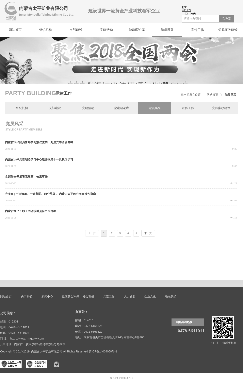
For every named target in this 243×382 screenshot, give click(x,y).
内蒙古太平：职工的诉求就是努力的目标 (30, 211)
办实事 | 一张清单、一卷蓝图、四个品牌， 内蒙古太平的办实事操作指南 (50, 193)
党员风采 (230, 94)
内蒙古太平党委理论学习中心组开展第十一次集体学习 (39, 159)
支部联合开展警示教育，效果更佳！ (27, 176)
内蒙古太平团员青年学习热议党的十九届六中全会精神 (39, 142)
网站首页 (212, 94)
